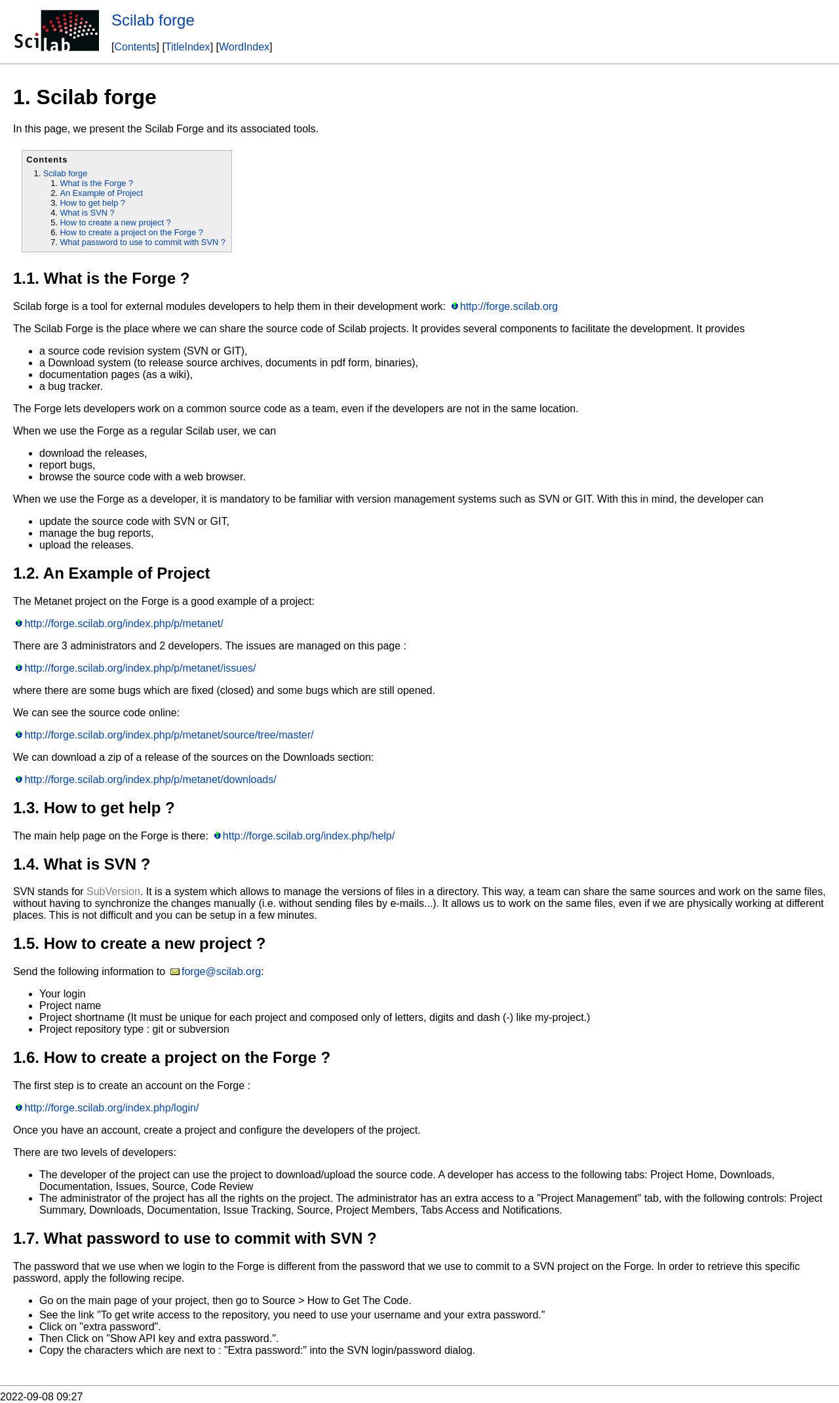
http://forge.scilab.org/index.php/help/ (309, 835)
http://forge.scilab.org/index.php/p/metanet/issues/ (140, 668)
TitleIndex (187, 46)
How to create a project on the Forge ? (131, 232)
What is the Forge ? (96, 183)
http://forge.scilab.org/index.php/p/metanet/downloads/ (150, 779)
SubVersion (113, 891)
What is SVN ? (87, 213)
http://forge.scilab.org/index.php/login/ (111, 1107)
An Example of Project (101, 193)
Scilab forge (153, 20)
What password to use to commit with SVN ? (142, 242)
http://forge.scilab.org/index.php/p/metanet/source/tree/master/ (168, 734)
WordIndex (244, 46)
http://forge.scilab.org (509, 306)
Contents (135, 46)
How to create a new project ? (115, 222)
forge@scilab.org (221, 971)
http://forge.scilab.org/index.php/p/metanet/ (123, 623)
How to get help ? (92, 203)
